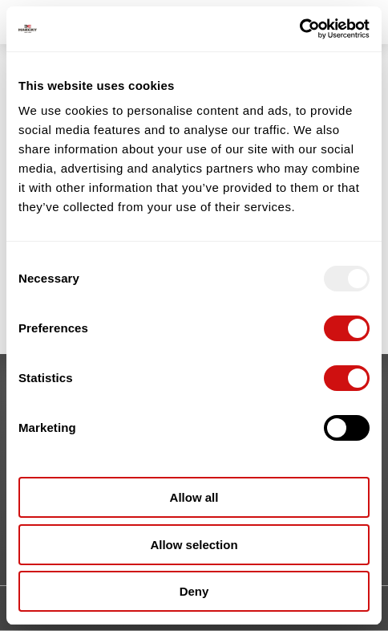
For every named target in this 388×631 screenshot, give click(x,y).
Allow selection (193, 545)
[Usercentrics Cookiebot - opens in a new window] (299, 28)
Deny (194, 591)
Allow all (194, 497)
